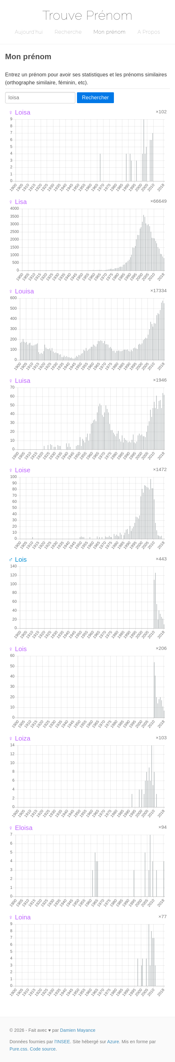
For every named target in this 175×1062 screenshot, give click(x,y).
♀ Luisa (19, 380)
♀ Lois (17, 648)
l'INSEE (62, 1041)
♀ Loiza (19, 738)
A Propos (148, 32)
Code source (43, 1048)
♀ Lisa (17, 201)
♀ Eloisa (20, 827)
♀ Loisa (19, 112)
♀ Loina (19, 917)
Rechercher (95, 97)
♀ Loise (19, 470)
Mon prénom (110, 32)
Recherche (68, 32)
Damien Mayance (77, 1030)
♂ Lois (17, 559)
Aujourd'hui (29, 32)
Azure (113, 1041)
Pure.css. (19, 1048)
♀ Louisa (21, 291)
